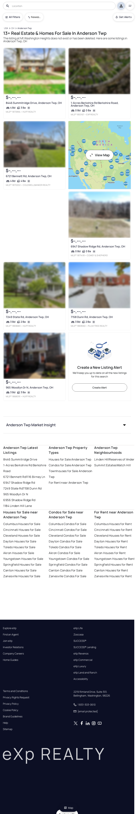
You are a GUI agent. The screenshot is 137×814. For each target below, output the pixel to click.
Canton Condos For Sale (65, 570)
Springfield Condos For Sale (68, 565)
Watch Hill (124, 465)
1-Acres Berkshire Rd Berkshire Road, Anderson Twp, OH (94, 104)
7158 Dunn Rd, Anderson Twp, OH (92, 317)
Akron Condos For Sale (64, 553)
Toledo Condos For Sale (65, 547)
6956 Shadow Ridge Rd (19, 500)
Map (68, 807)
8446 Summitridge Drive (20, 459)
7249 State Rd (13, 488)
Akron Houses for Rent (110, 553)
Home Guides (10, 660)
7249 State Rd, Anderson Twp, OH (27, 317)
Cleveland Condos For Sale (67, 536)
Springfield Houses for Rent (113, 565)
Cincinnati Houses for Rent (113, 530)
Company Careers (13, 653)
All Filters (12, 17)
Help (5, 723)
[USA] (6, 28)
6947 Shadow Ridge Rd (19, 483)
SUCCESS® (80, 641)
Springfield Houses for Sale (22, 565)
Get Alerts (124, 17)
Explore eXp (9, 628)
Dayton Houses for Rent (111, 541)
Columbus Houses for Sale (21, 524)
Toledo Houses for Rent (110, 547)
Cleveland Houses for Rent (112, 536)
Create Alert (99, 387)
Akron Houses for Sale (18, 553)
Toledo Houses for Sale (19, 547)
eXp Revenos (81, 653)
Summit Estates (105, 465)
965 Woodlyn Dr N (15, 494)
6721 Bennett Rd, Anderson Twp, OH (28, 176)
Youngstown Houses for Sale (23, 559)
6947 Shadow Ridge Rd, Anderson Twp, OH (98, 246)
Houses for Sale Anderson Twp (70, 459)
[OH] (13, 28)
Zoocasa (79, 634)
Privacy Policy (11, 704)
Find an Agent (11, 634)
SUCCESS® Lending (85, 647)
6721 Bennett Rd (14, 477)
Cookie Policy (10, 710)
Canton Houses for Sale (19, 570)
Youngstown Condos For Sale (69, 559)
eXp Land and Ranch (85, 672)
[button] (67, 425)
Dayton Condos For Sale (65, 541)
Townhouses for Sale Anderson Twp (70, 474)
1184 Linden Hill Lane (17, 506)
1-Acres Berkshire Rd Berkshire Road (24, 468)
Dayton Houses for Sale (19, 541)
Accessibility (81, 679)
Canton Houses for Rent (111, 570)
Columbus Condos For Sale (67, 524)
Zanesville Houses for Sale (21, 576)
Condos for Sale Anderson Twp (70, 465)
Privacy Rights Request (16, 697)
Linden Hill (101, 459)
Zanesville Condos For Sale (67, 576)
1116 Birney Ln (35, 477)
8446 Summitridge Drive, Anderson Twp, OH (34, 103)
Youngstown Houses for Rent (114, 559)
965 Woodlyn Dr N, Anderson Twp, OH (29, 387)
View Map (99, 155)
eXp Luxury (80, 666)
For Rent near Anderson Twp (68, 483)
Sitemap (7, 729)
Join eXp (7, 641)
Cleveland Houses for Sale (21, 536)
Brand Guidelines (12, 716)
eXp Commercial (83, 660)
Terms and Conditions (15, 691)
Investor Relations (13, 647)
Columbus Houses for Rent (113, 524)
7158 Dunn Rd (32, 488)
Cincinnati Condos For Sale (68, 530)
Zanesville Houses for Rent (113, 576)
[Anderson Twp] (24, 28)
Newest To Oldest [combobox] (36, 17)
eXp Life (78, 628)
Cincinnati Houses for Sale (22, 530)
